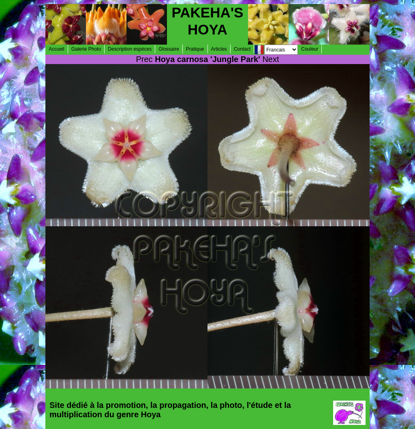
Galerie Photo (86, 49)
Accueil (56, 49)
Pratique (195, 49)
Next (270, 59)
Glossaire (168, 49)
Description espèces (130, 49)
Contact (242, 49)
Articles (219, 49)
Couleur (309, 49)
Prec (144, 59)
